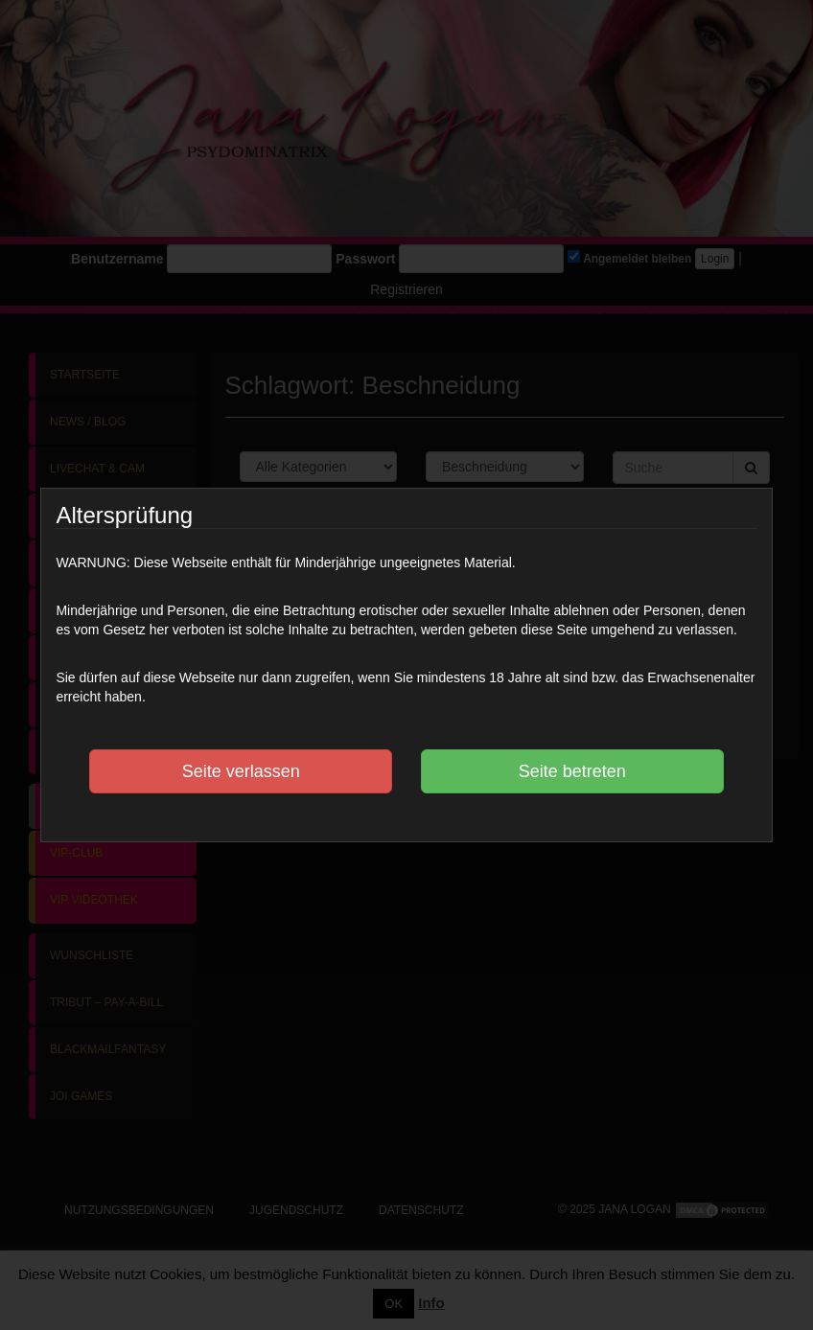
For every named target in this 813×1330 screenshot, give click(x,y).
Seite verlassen (241, 771)
